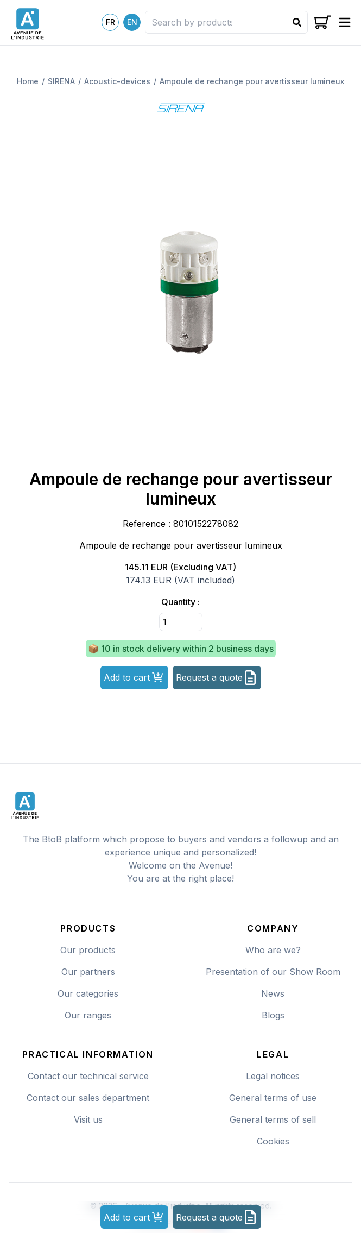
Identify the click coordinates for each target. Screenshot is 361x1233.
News (272, 993)
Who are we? (273, 950)
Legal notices (273, 1076)
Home (28, 81)
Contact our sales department (88, 1097)
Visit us (88, 1119)
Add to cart (133, 677)
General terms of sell (273, 1119)
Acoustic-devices (117, 81)
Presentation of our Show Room (273, 971)
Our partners (88, 971)
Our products (88, 950)
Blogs (273, 1015)
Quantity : (180, 601)
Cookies (273, 1141)
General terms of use (272, 1097)
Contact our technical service (88, 1076)
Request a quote (216, 677)
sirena (61, 81)
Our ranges (88, 1015)
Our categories (88, 993)
